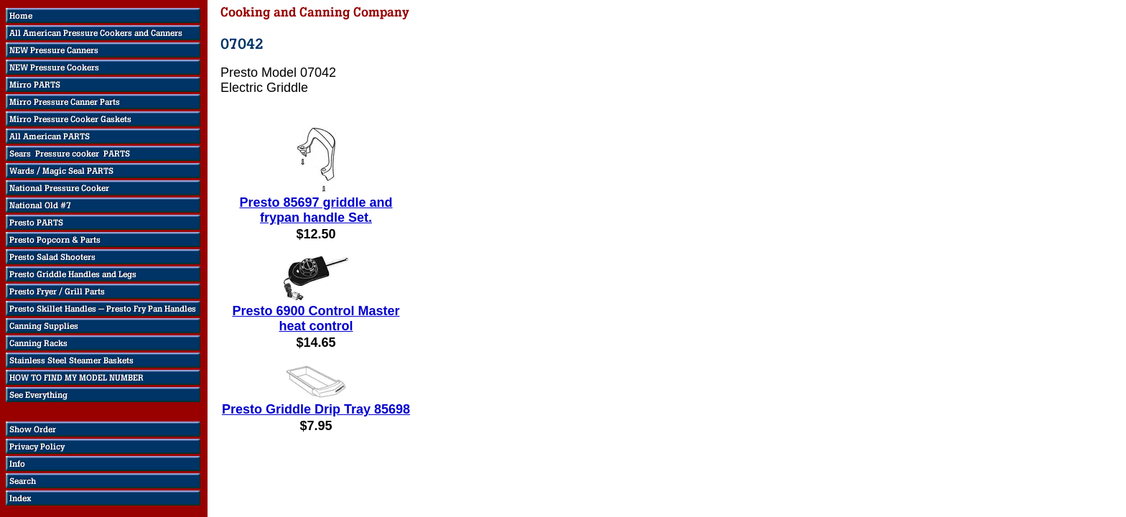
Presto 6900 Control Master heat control (315, 318)
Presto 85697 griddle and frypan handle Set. (315, 210)
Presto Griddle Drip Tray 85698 (316, 409)
